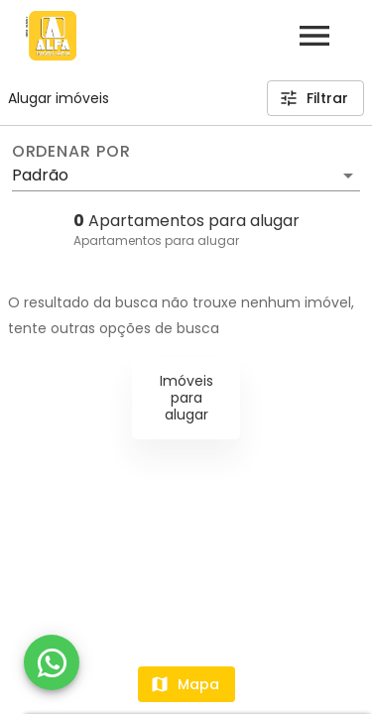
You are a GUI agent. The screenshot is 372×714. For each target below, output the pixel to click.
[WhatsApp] (51, 662)
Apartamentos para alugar (156, 240)
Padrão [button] (40, 175)
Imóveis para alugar (186, 397)
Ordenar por (71, 152)
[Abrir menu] (314, 35)
